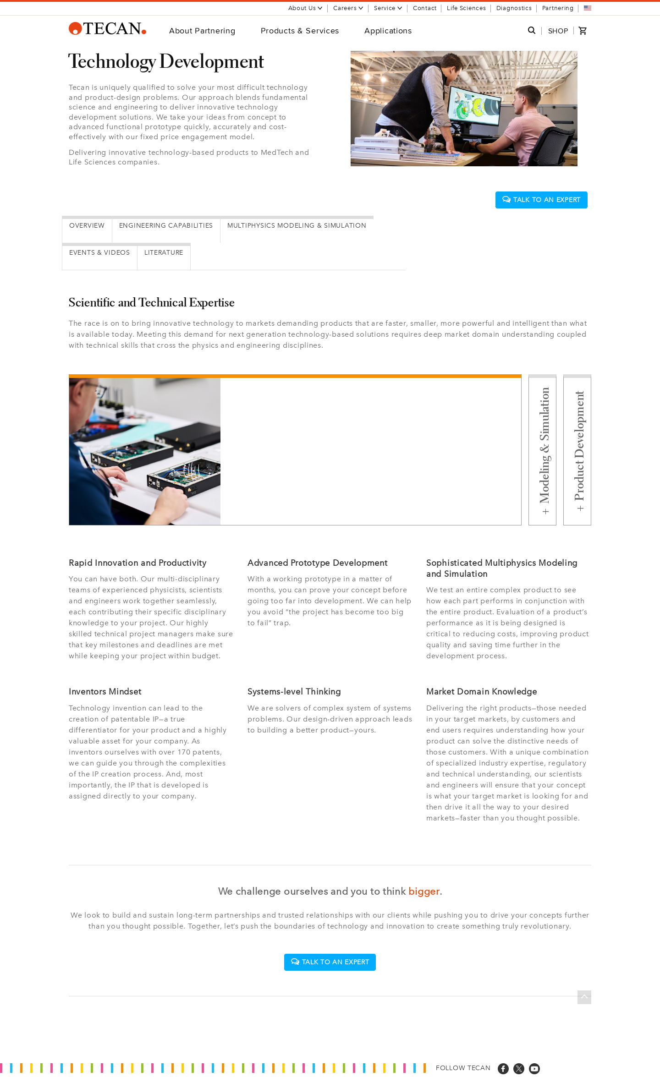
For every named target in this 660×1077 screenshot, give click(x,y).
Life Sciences (466, 8)
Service (388, 8)
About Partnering (202, 30)
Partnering (558, 8)
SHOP (558, 31)
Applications (388, 30)
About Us (306, 8)
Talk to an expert (541, 200)
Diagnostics (514, 8)
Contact (425, 8)
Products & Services (300, 30)
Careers (348, 8)
